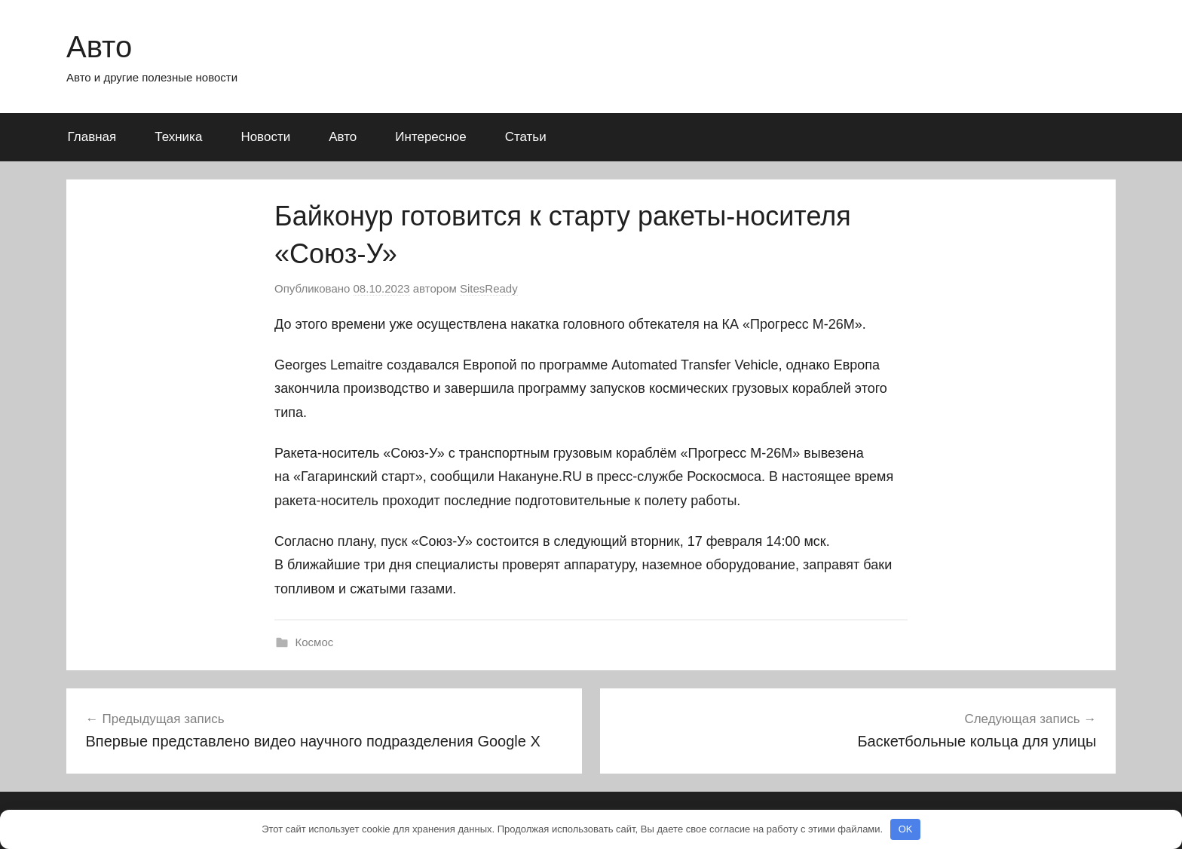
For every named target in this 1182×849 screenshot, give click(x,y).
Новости (265, 137)
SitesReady (489, 288)
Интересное (430, 137)
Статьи (526, 137)
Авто (99, 46)
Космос (315, 642)
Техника (178, 137)
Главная (92, 137)
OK (906, 829)
